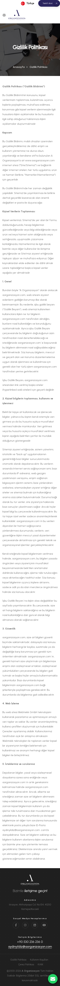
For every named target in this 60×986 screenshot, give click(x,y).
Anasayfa (19, 66)
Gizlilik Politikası (18, 959)
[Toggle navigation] (4, 15)
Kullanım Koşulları (39, 959)
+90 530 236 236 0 (30, 942)
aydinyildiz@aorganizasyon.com (30, 946)
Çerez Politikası (26, 964)
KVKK (40, 964)
